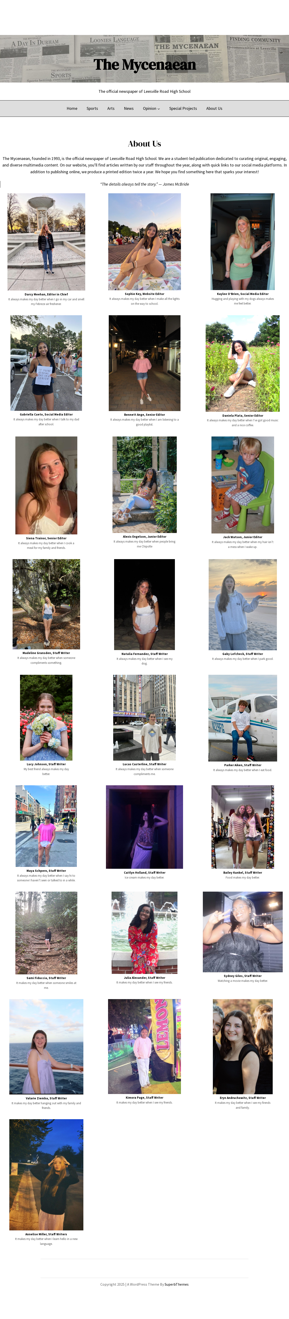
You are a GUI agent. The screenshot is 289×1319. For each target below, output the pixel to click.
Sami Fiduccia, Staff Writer (46, 978)
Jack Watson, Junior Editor (242, 537)
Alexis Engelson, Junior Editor (144, 537)
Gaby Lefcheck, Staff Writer (242, 654)
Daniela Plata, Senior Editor (242, 416)
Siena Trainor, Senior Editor (46, 538)
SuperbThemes (177, 1284)
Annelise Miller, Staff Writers (46, 1234)
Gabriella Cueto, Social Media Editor (46, 414)
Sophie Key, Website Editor (144, 294)
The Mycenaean (144, 64)
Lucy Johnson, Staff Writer (46, 764)
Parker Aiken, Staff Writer (242, 765)
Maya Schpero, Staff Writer (46, 871)
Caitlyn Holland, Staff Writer (144, 873)
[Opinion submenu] (158, 108)
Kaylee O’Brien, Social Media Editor (243, 294)
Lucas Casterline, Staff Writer (144, 764)
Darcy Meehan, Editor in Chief (46, 294)
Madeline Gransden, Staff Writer (46, 653)
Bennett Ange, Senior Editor (144, 415)
